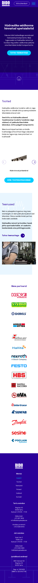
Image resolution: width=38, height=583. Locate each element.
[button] (34, 162)
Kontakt (19, 497)
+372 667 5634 (19, 518)
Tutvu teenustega (19, 53)
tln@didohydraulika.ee (19, 550)
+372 (15, 548)
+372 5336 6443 (19, 527)
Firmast (19, 489)
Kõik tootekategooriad (19, 180)
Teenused (19, 485)
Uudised (19, 493)
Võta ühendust (21, 3)
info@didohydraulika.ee (19, 520)
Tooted (19, 482)
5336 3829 (20, 548)
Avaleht (19, 478)
